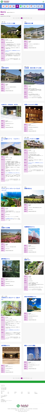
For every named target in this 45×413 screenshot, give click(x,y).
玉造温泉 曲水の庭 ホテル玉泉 (34, 67)
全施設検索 (36, 393)
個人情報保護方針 (6, 400)
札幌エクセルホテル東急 (31, 104)
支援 (21, 393)
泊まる (17, 7)
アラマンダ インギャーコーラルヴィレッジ (11, 189)
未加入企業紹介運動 (3, 389)
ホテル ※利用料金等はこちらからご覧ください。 (13, 172)
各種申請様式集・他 (3, 396)
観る (1, 392)
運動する (16, 392)
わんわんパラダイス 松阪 (11, 23)
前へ (15, 18)
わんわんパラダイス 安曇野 (34, 138)
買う (8, 393)
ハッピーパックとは (3, 387)
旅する (22, 392)
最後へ (31, 18)
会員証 (29, 393)
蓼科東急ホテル (5, 259)
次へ (30, 18)
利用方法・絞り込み (42, 9)
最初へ (13, 18)
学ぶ (15, 393)
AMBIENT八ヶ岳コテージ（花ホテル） (11, 298)
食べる (35, 392)
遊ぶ (8, 392)
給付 (1, 397)
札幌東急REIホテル (29, 227)
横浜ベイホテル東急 (29, 345)
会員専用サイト (3, 399)
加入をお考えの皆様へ (4, 388)
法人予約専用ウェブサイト (9, 218)
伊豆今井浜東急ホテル (30, 296)
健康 (1, 393)
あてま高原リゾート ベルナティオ (11, 139)
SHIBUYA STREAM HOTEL (9, 104)
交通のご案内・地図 (3, 401)
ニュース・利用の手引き (4, 395)
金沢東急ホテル (5, 345)
